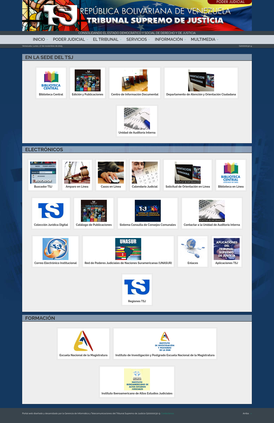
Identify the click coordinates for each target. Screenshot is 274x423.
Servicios (136, 39)
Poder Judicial (69, 39)
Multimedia (203, 39)
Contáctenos (167, 413)
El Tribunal (106, 39)
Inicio (39, 39)
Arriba (246, 413)
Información (169, 39)
